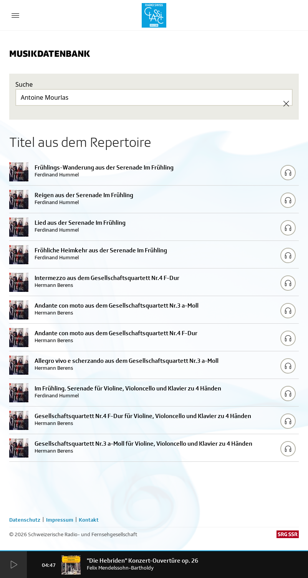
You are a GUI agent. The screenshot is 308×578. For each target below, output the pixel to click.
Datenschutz (24, 519)
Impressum (59, 519)
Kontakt (89, 519)
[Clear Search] (286, 103)
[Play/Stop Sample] (288, 172)
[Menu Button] (15, 15)
